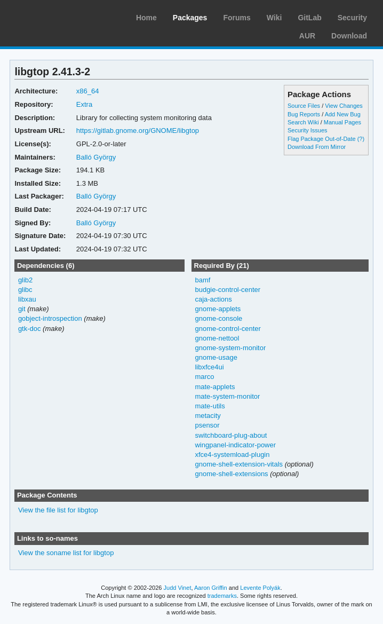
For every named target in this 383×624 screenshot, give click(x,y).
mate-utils (210, 406)
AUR (307, 35)
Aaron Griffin (210, 587)
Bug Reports (304, 114)
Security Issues (307, 130)
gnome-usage (216, 357)
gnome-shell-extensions (231, 474)
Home (146, 17)
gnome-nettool (217, 338)
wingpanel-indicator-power (235, 445)
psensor (207, 425)
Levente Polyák (260, 587)
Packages (190, 17)
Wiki (274, 17)
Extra (84, 104)
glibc (25, 290)
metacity (207, 416)
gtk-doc (29, 329)
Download (349, 35)
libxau (27, 299)
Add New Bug (343, 114)
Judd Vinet (178, 587)
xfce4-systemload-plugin (232, 455)
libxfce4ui (209, 367)
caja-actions (213, 299)
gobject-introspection (50, 318)
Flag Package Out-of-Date (322, 139)
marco (204, 377)
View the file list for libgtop (58, 510)
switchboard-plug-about (231, 435)
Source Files (304, 105)
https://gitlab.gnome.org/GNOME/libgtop (137, 131)
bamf (202, 280)
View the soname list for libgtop (66, 553)
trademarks (222, 596)
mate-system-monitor (227, 396)
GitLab (309, 17)
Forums (236, 17)
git (22, 309)
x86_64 (87, 91)
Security (352, 17)
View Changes (344, 105)
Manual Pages (342, 122)
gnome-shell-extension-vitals (239, 464)
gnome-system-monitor (230, 348)
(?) (360, 139)
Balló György (96, 157)
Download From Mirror (317, 147)
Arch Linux (58, 16)
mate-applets (215, 387)
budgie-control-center (227, 290)
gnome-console (218, 318)
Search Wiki (303, 122)
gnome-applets (218, 309)
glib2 (25, 280)
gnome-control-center (227, 329)
